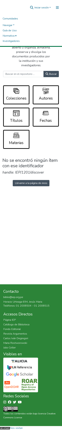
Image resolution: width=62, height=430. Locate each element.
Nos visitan (16, 428)
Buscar (51, 74)
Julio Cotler (9, 347)
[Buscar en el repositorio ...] (23, 74)
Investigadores (11, 41)
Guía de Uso (10, 30)
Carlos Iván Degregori (15, 338)
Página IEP (9, 320)
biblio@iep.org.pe (13, 297)
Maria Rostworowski (15, 343)
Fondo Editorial (12, 329)
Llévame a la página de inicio (31, 183)
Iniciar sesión (41, 7)
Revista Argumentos (15, 334)
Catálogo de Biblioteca (16, 324)
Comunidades (10, 18)
